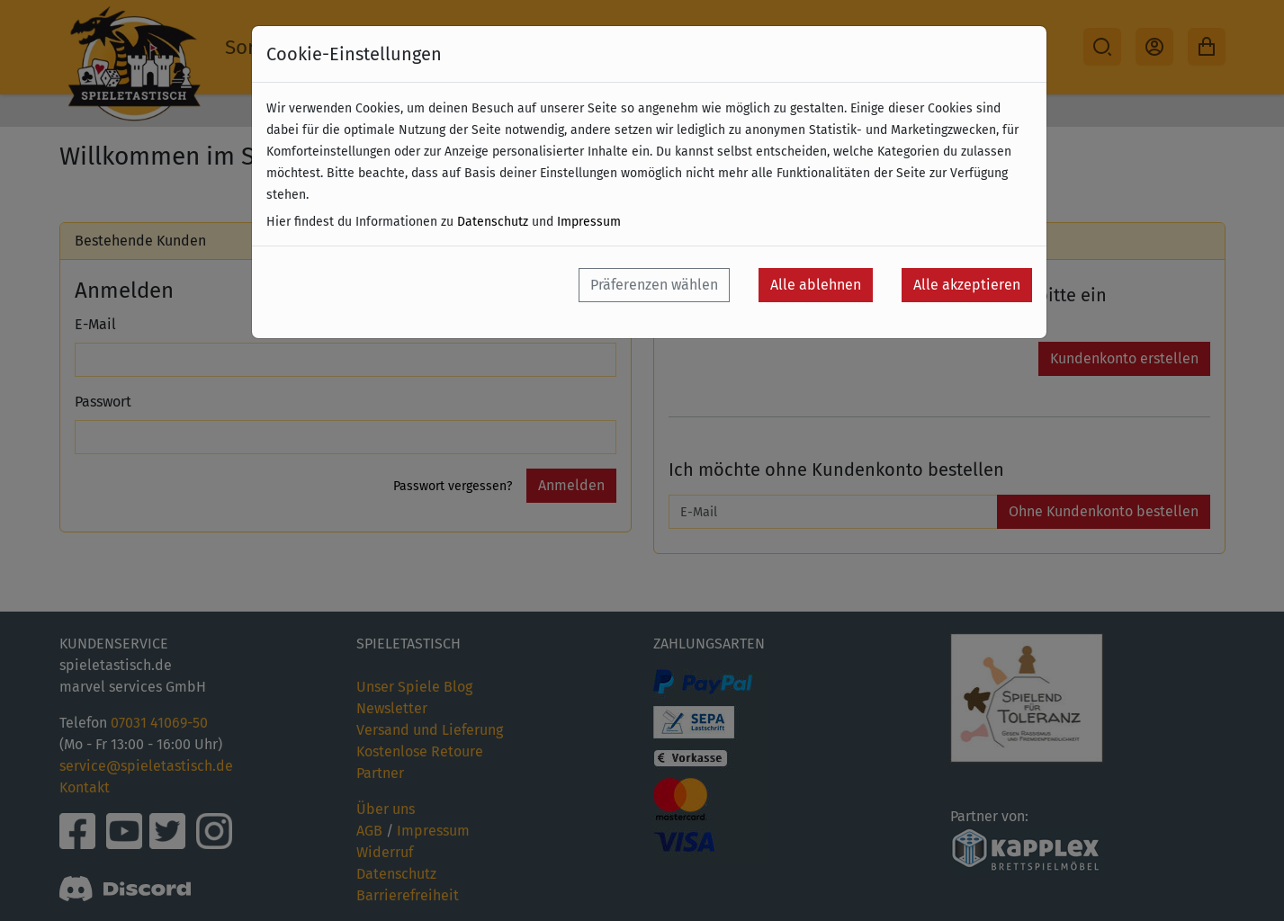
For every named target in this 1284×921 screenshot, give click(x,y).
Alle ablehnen (815, 284)
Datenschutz (492, 221)
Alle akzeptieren (966, 284)
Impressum (589, 221)
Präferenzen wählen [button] (654, 284)
